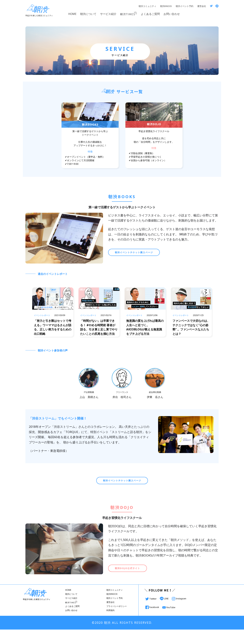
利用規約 (110, 610)
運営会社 (201, 6)
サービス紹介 (108, 14)
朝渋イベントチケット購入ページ (134, 252)
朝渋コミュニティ (147, 6)
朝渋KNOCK (166, 6)
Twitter (151, 599)
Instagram (179, 598)
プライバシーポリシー (116, 606)
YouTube (168, 607)
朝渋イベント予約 (184, 6)
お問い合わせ (172, 14)
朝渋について (88, 14)
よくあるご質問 (150, 14)
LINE (164, 598)
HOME (72, 14)
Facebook (152, 607)
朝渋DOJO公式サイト (127, 568)
